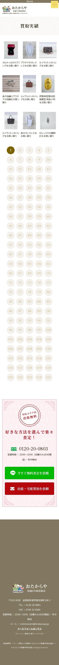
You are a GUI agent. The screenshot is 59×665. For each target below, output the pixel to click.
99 (39, 330)
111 (10, 358)
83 (29, 302)
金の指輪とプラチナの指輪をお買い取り (10, 99)
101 (10, 339)
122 (20, 377)
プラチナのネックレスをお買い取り (29, 64)
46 (11, 235)
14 (39, 169)
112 (20, 358)
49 (39, 235)
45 (48, 226)
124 (39, 377)
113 (29, 358)
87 (20, 311)
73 (29, 283)
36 (10, 216)
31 (10, 207)
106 (10, 349)
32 (20, 207)
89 (39, 311)
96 (10, 330)
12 (20, 169)
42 (20, 226)
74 (39, 283)
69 (39, 273)
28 (29, 198)
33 (29, 207)
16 (10, 179)
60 (48, 254)
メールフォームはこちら (29, 628)
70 (48, 273)
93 (29, 321)
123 (29, 377)
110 (48, 349)
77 (20, 292)
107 (20, 349)
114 (39, 358)
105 (48, 339)
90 (48, 311)
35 (48, 207)
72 (20, 283)
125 (48, 377)
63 (29, 264)
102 (20, 339)
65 (48, 264)
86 (10, 311)
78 (29, 292)
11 (10, 169)
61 (10, 264)
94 (39, 321)
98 (29, 330)
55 (48, 245)
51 (10, 245)
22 (20, 188)
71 (10, 283)
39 (39, 216)
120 (48, 368)
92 (20, 321)
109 (39, 349)
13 (29, 169)
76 (10, 292)
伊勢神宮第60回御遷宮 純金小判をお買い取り (47, 99)
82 (20, 302)
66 (11, 273)
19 (39, 179)
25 (48, 188)
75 (48, 283)
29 (39, 198)
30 (48, 198)
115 (48, 358)
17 (20, 179)
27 (20, 198)
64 (39, 264)
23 (29, 188)
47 (20, 235)
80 (48, 292)
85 (48, 302)
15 (48, 169)
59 (39, 254)
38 (29, 216)
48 (29, 235)
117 (20, 368)
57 (20, 254)
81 (10, 302)
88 (29, 311)
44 (39, 226)
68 (29, 273)
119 (39, 368)
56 (10, 254)
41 (10, 226)
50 (48, 235)
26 (10, 198)
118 (29, 368)
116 (10, 368)
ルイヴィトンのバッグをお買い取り (47, 64)
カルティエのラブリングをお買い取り (11, 64)
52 (20, 245)
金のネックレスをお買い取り (29, 134)
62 (20, 264)
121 (10, 377)
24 (39, 188)
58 (29, 254)
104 (39, 339)
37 (20, 216)
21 (10, 188)
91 (10, 321)
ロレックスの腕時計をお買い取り (47, 134)
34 (39, 207)
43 (29, 226)
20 (48, 179)
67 (20, 273)
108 (29, 349)
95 (48, 321)
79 (39, 292)
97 (20, 330)
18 (29, 179)
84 (39, 302)
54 (39, 245)
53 (29, 245)
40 (48, 216)
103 (29, 339)
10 (48, 160)
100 (48, 330)
